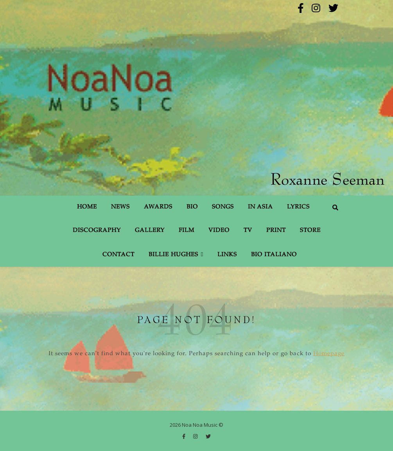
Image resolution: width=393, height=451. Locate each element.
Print (276, 231)
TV (248, 231)
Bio (192, 207)
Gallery (150, 231)
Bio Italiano (274, 255)
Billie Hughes (173, 255)
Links (227, 255)
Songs (223, 207)
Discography (97, 231)
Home (87, 207)
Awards (158, 207)
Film (186, 231)
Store (310, 231)
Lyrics (298, 207)
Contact (118, 255)
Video (219, 231)
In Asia (260, 207)
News (120, 207)
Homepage (329, 354)
